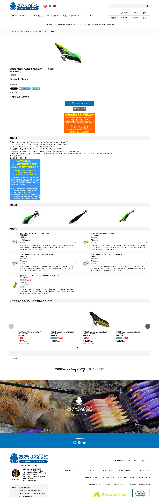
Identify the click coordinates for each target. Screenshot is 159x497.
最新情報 (113, 18)
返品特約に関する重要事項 (19, 126)
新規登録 (125, 13)
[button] (11, 356)
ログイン (136, 13)
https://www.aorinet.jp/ (79, 444)
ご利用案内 (124, 18)
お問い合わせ (145, 18)
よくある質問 (135, 18)
